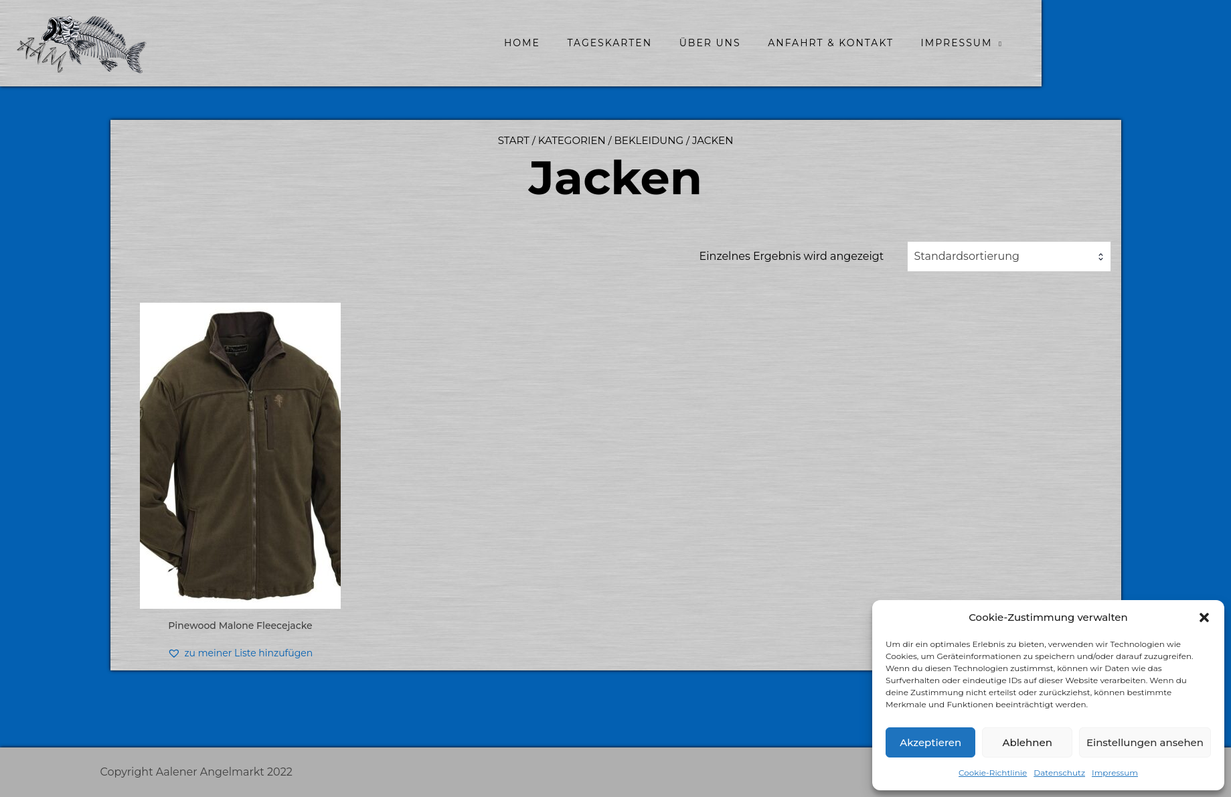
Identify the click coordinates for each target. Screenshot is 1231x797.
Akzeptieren (930, 742)
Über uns (804, 43)
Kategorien (572, 140)
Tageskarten (704, 43)
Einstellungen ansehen (1145, 742)
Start (513, 140)
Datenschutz (1059, 773)
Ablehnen (1027, 742)
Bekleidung (648, 140)
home (616, 43)
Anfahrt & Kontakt (926, 43)
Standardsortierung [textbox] (967, 256)
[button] (1204, 617)
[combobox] (1009, 256)
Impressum (1115, 773)
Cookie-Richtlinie (993, 773)
